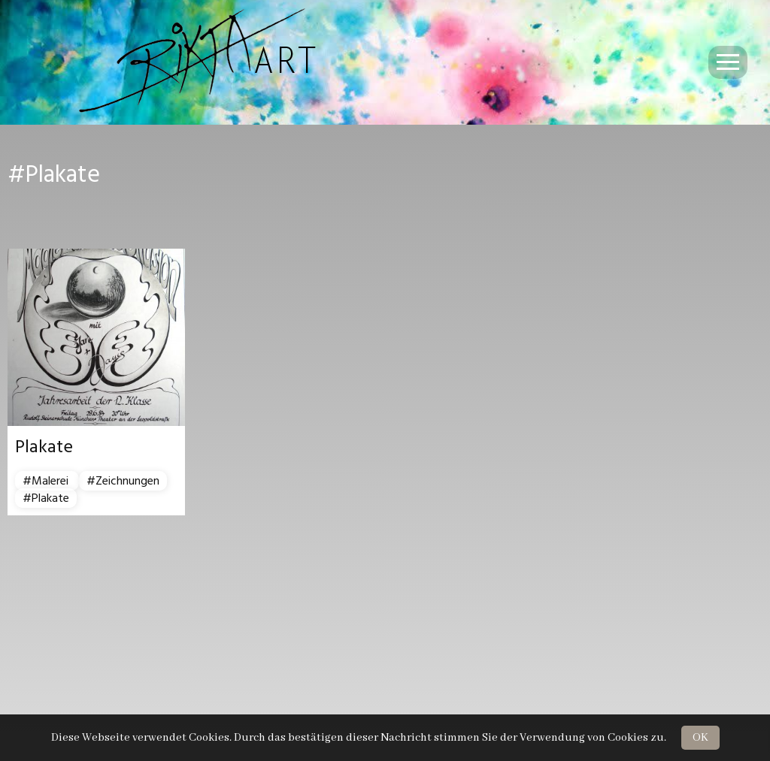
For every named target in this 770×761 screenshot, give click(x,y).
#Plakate (46, 498)
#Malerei (47, 481)
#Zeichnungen (122, 481)
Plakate (44, 447)
